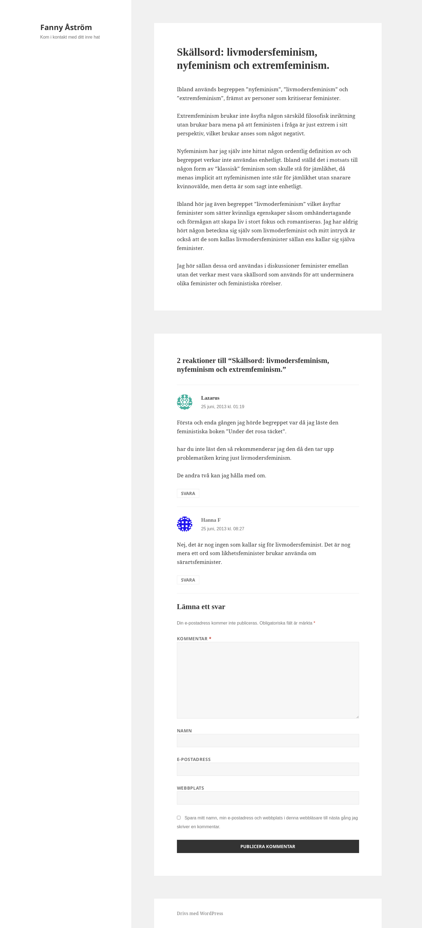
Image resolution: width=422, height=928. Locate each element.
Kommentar (194, 639)
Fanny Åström (66, 27)
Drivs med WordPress (200, 913)
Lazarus (210, 398)
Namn (184, 731)
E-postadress (194, 759)
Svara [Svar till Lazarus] (188, 493)
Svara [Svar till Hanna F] (188, 580)
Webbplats (190, 788)
